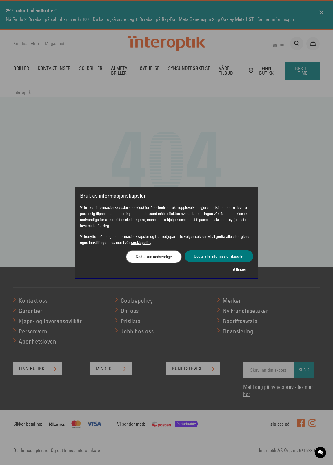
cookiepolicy (141, 242)
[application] (320, 452)
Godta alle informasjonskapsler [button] (219, 256)
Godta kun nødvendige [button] (154, 256)
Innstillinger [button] (236, 269)
